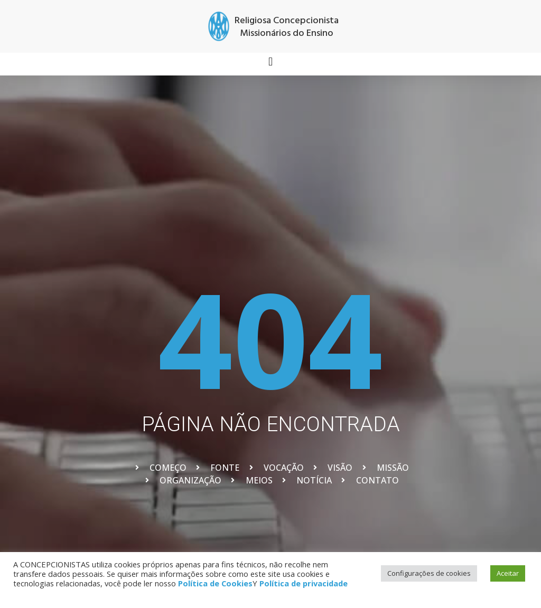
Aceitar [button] (508, 573)
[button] (270, 61)
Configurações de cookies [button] (429, 573)
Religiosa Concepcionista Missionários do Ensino (287, 27)
